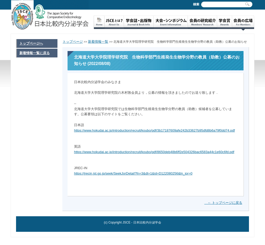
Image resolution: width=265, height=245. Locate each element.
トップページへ (31, 43)
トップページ (73, 42)
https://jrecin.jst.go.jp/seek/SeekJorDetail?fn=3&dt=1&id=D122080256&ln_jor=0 (133, 173)
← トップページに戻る (223, 203)
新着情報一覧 (98, 42)
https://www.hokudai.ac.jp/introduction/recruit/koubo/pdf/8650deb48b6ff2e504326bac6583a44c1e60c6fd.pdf (154, 152)
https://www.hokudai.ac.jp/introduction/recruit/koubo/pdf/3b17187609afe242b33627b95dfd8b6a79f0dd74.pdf (154, 130)
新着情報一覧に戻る (34, 53)
